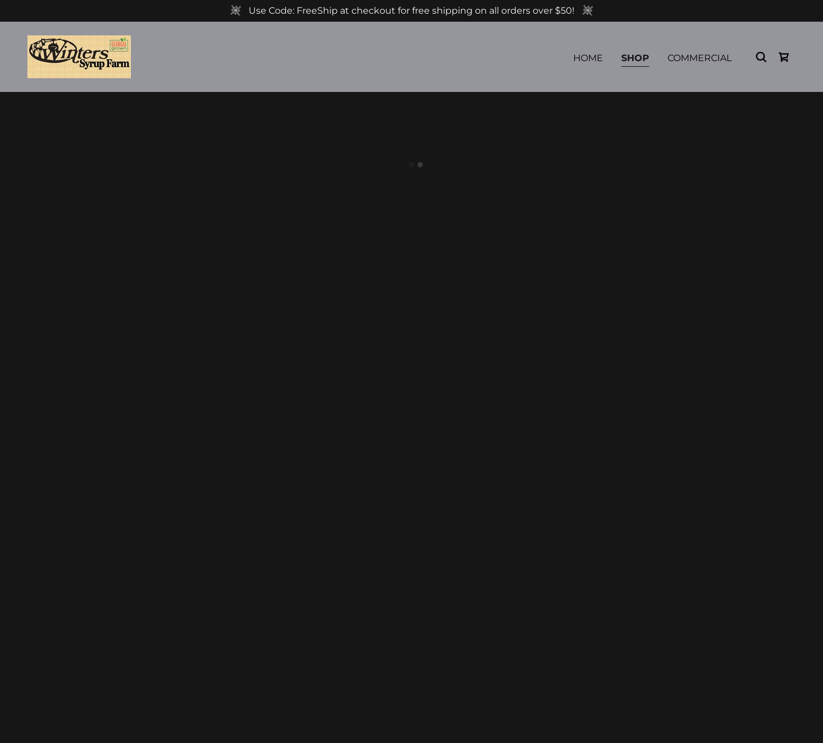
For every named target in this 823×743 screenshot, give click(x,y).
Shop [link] (635, 58)
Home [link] (588, 58)
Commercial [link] (700, 58)
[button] (784, 57)
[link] (79, 56)
